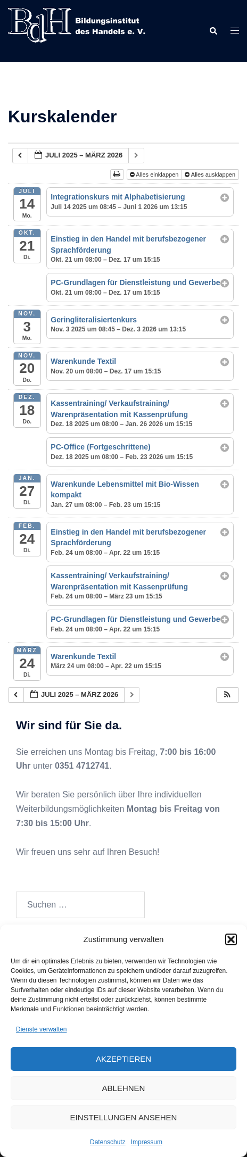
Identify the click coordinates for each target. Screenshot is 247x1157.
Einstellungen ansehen (123, 1117)
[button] (231, 939)
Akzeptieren (123, 1058)
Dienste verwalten (41, 1029)
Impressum (146, 1142)
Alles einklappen (155, 174)
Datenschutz (108, 1142)
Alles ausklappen (211, 174)
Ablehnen (123, 1088)
